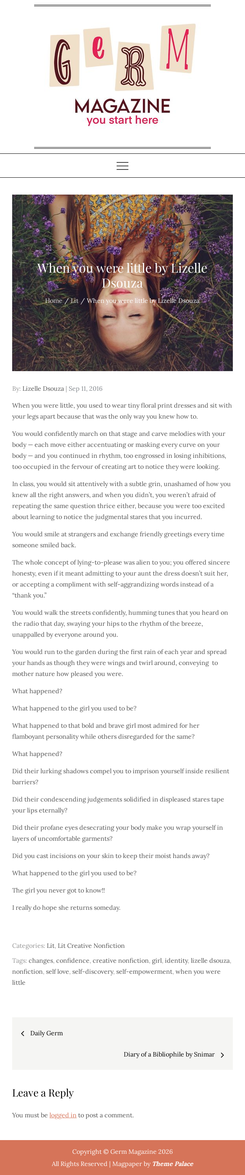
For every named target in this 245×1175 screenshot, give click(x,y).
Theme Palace (172, 1164)
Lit (51, 945)
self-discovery (92, 971)
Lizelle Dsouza (43, 388)
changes (41, 960)
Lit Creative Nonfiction (91, 945)
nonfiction (27, 971)
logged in (63, 1115)
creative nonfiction (121, 960)
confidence (73, 960)
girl (157, 960)
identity (176, 960)
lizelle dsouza (210, 960)
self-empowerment (144, 971)
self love (57, 971)
